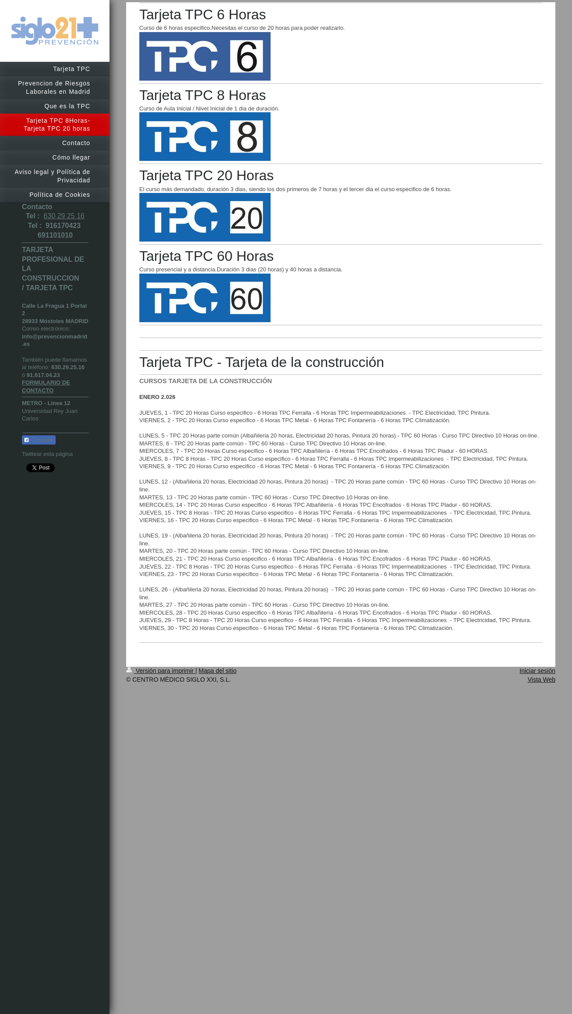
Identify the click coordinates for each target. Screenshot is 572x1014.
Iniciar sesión (537, 670)
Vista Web (541, 679)
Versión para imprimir (160, 670)
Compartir (39, 440)
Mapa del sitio (218, 670)
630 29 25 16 (64, 216)
